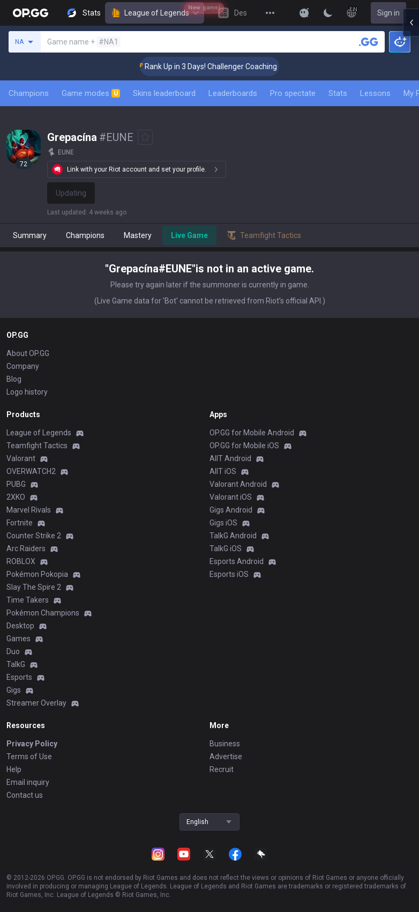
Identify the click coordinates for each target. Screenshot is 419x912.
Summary (30, 235)
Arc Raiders (26, 548)
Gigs (13, 690)
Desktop (20, 625)
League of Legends (154, 12)
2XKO (15, 497)
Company (22, 366)
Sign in (388, 13)
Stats (337, 93)
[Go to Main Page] (30, 13)
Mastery (138, 235)
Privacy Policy (31, 743)
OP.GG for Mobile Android (251, 432)
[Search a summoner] (369, 42)
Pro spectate (293, 93)
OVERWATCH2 (31, 471)
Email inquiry (27, 782)
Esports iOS (229, 574)
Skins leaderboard (164, 93)
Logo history (27, 392)
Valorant (20, 458)
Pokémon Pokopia (37, 574)
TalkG (15, 664)
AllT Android (230, 458)
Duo (13, 651)
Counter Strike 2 (33, 535)
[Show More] (304, 13)
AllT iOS (222, 471)
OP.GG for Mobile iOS (244, 445)
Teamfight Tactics (37, 445)
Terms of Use (29, 756)
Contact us (24, 795)
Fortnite (19, 522)
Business (224, 743)
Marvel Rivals (28, 510)
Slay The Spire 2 (33, 587)
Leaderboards (232, 93)
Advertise (225, 756)
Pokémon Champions (42, 613)
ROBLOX (20, 561)
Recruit (221, 769)
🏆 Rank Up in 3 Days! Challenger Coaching (221, 66)
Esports (19, 677)
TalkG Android (233, 535)
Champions (29, 93)
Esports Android (236, 561)
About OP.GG (27, 353)
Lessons (375, 93)
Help (13, 769)
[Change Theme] (328, 13)
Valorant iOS (230, 497)
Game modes (91, 93)
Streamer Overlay (36, 703)
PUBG (16, 484)
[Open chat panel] (411, 193)
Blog (13, 379)
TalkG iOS (225, 548)
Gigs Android (230, 510)
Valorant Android (238, 484)
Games (18, 638)
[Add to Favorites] (145, 137)
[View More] (270, 13)
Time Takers (27, 600)
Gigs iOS (223, 522)
